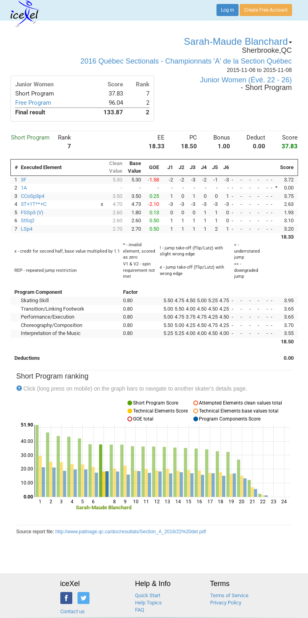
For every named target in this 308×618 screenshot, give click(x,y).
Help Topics (148, 603)
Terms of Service (229, 595)
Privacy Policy (225, 603)
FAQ (139, 610)
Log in (227, 10)
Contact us (72, 611)
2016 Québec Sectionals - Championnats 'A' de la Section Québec (186, 61)
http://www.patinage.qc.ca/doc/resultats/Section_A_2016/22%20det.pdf (131, 531)
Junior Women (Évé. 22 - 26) (246, 80)
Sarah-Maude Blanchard (238, 41)
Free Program (33, 102)
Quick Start (147, 595)
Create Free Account (266, 10)
